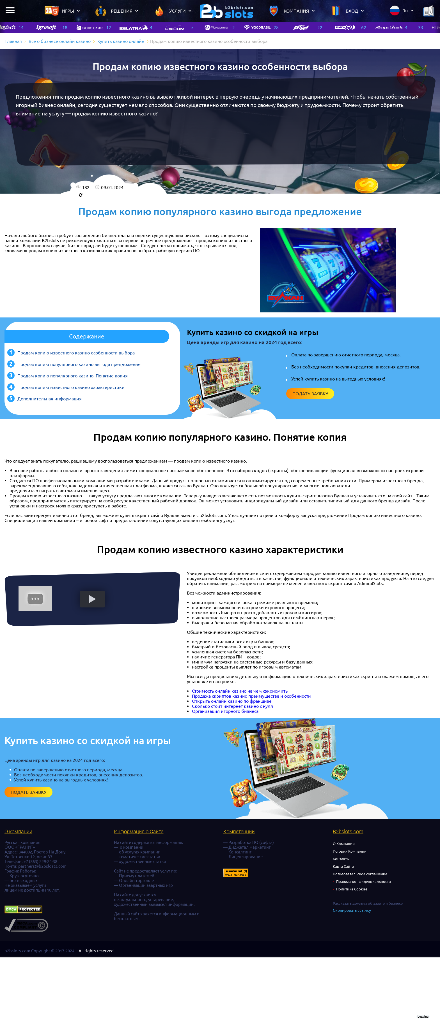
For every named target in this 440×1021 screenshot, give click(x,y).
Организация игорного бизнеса (225, 711)
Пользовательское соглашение (360, 874)
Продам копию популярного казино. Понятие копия (72, 375)
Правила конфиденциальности (363, 881)
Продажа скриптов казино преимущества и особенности (251, 696)
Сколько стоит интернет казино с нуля (232, 706)
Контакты (341, 859)
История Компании (349, 851)
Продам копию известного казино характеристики (71, 387)
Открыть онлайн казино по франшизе (232, 701)
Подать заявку (310, 393)
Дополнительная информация (49, 398)
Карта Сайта (343, 866)
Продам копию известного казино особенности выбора (76, 352)
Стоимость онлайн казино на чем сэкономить (240, 690)
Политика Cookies (351, 889)
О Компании (344, 844)
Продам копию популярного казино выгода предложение (79, 364)
